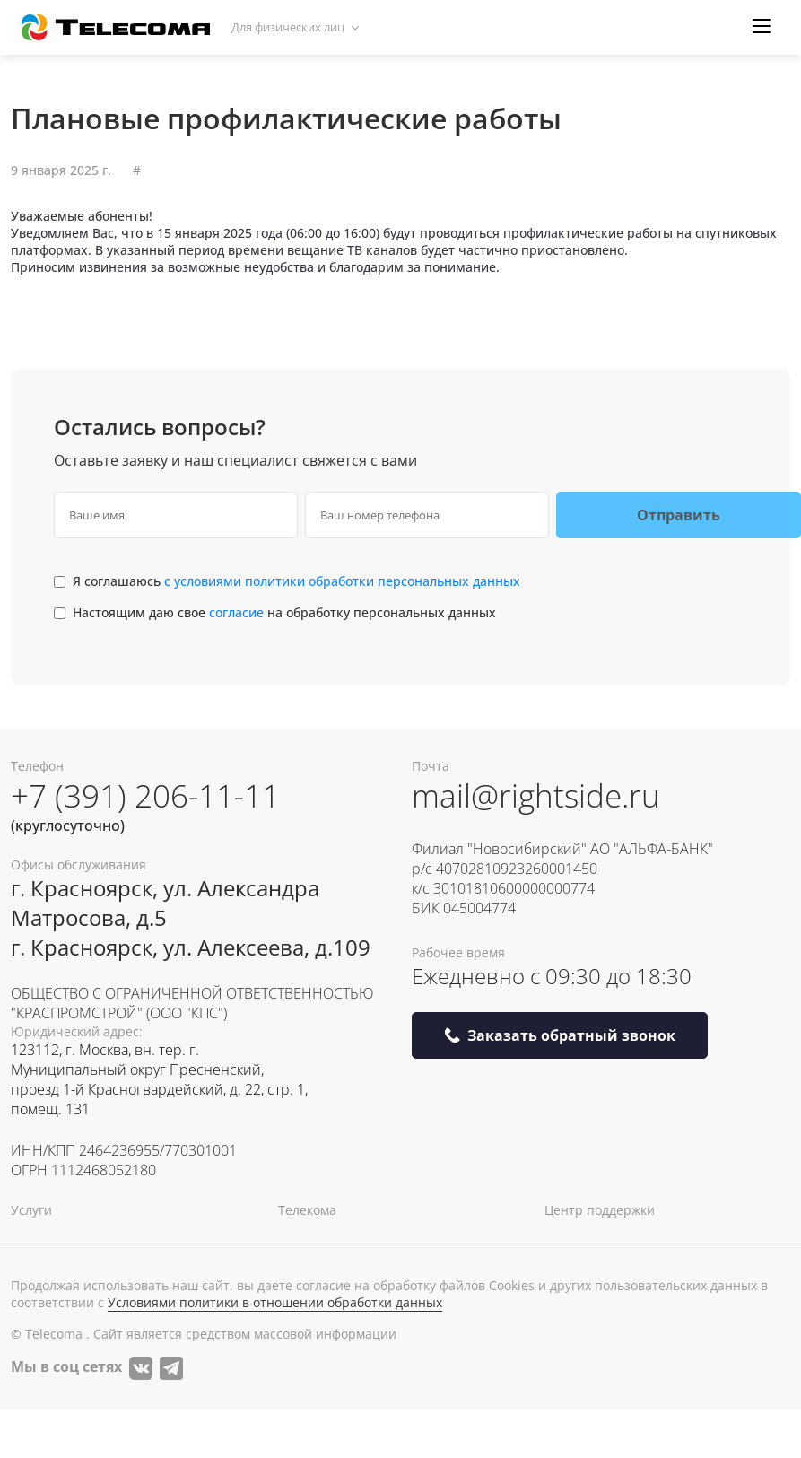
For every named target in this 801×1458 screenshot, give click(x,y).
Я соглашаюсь (296, 580)
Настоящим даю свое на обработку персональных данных (284, 612)
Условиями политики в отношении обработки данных (275, 1302)
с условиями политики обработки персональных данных (342, 580)
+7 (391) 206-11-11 (145, 795)
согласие (238, 612)
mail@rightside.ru (536, 795)
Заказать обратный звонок (559, 1035)
